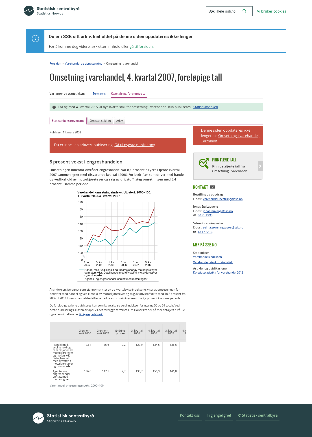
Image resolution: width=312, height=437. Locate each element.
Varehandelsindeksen (207, 257)
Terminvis (99, 93)
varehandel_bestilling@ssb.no (223, 199)
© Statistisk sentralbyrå (258, 415)
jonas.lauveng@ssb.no (218, 211)
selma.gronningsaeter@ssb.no (223, 227)
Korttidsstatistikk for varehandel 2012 (218, 272)
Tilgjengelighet (219, 415)
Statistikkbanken (205, 107)
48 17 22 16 (205, 232)
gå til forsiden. (142, 46)
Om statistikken (100, 121)
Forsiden (55, 63)
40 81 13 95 (205, 215)
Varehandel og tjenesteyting (83, 63)
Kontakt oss (190, 415)
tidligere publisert (91, 314)
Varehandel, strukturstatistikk (213, 262)
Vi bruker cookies (271, 11)
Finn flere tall (224, 160)
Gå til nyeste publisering (134, 144)
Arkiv (119, 121)
